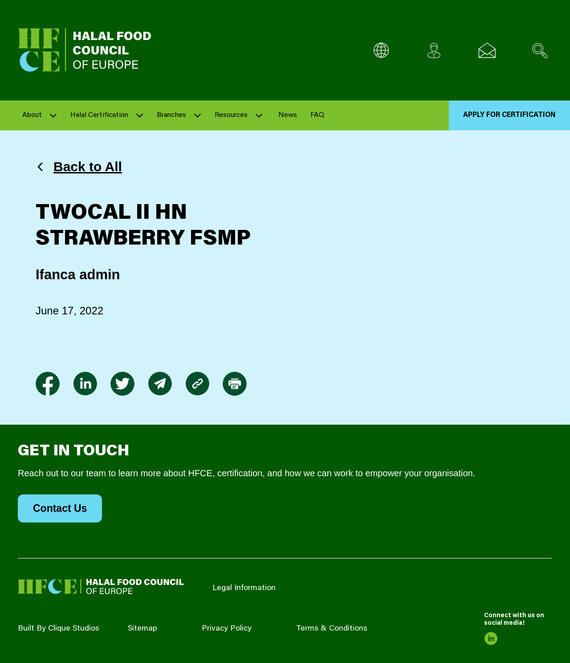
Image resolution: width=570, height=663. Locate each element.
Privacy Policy (227, 629)
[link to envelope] (160, 384)
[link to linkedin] (85, 384)
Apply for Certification (509, 115)
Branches (171, 115)
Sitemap (142, 629)
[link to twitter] (122, 384)
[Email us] (487, 50)
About (32, 115)
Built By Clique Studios (58, 629)
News (287, 115)
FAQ (317, 115)
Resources (231, 115)
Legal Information (244, 588)
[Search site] (540, 50)
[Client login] (434, 50)
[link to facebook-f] (48, 384)
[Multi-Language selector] (381, 50)
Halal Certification (99, 115)
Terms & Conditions (331, 629)
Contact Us (60, 508)
